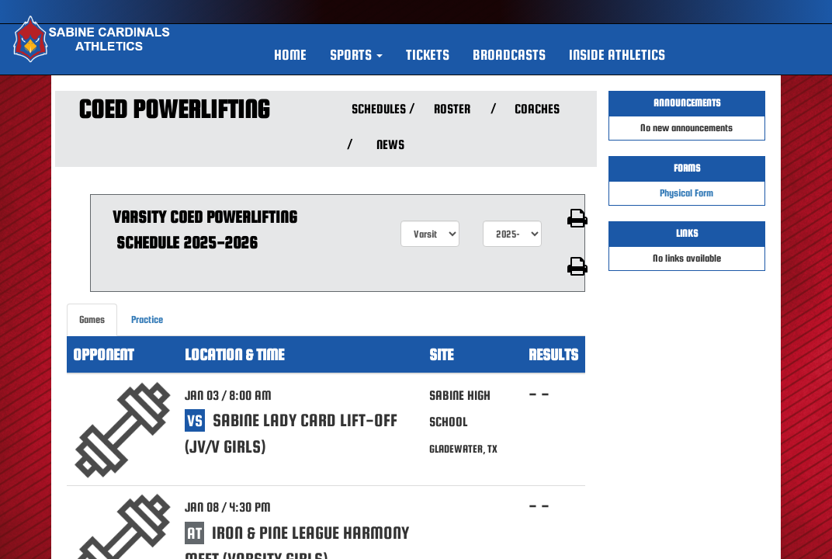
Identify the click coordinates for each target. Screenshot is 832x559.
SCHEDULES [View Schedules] (377, 109)
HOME (290, 55)
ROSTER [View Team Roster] (452, 109)
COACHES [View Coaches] (537, 109)
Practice (147, 319)
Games (92, 319)
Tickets (427, 55)
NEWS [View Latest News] (390, 144)
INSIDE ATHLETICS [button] (617, 55)
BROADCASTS (509, 55)
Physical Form (686, 193)
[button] (356, 55)
